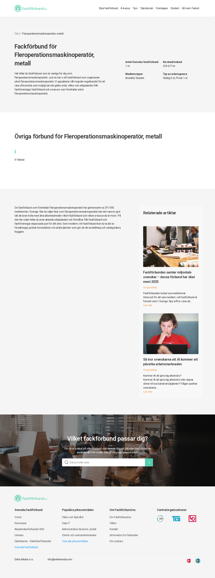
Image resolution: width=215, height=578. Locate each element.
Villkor (113, 523)
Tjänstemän (146, 8)
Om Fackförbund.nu (120, 517)
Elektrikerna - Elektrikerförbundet (32, 541)
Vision (18, 517)
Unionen (19, 535)
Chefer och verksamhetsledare (79, 535)
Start (17, 33)
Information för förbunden (124, 535)
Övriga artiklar (150, 287)
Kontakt (114, 529)
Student (174, 8)
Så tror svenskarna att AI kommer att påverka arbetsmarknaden (170, 361)
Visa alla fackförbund (26, 547)
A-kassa (125, 8)
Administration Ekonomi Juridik (79, 529)
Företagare (162, 8)
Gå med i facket (190, 8)
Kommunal (20, 523)
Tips (135, 8)
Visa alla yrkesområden (75, 541)
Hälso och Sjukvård (72, 517)
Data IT (66, 523)
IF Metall (19, 159)
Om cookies (116, 541)
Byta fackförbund (108, 8)
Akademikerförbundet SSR (29, 529)
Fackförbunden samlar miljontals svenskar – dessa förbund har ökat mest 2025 (169, 277)
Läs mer (147, 305)
